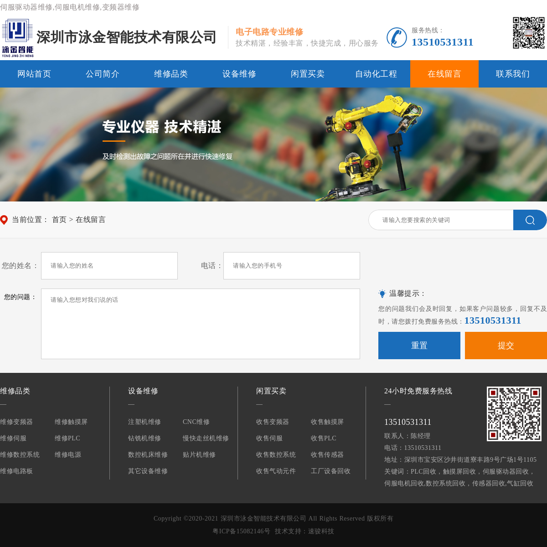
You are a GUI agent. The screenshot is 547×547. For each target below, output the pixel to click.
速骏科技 (321, 531)
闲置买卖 (308, 73)
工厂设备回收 (331, 471)
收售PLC (323, 438)
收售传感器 (327, 454)
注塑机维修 (144, 421)
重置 (419, 345)
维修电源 (68, 454)
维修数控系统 (20, 454)
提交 (506, 345)
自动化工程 (376, 73)
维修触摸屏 (71, 421)
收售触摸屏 (327, 421)
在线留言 (444, 73)
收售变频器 (272, 421)
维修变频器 (16, 421)
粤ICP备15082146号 (241, 531)
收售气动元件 (276, 471)
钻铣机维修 (144, 438)
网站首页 (34, 73)
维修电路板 (16, 471)
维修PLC (67, 438)
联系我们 (513, 73)
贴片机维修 (199, 454)
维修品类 (171, 73)
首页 (59, 219)
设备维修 (239, 73)
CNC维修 (196, 421)
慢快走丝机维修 (206, 438)
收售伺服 (269, 438)
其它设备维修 (148, 471)
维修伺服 (13, 438)
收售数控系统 (276, 454)
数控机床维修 (148, 454)
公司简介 (102, 73)
